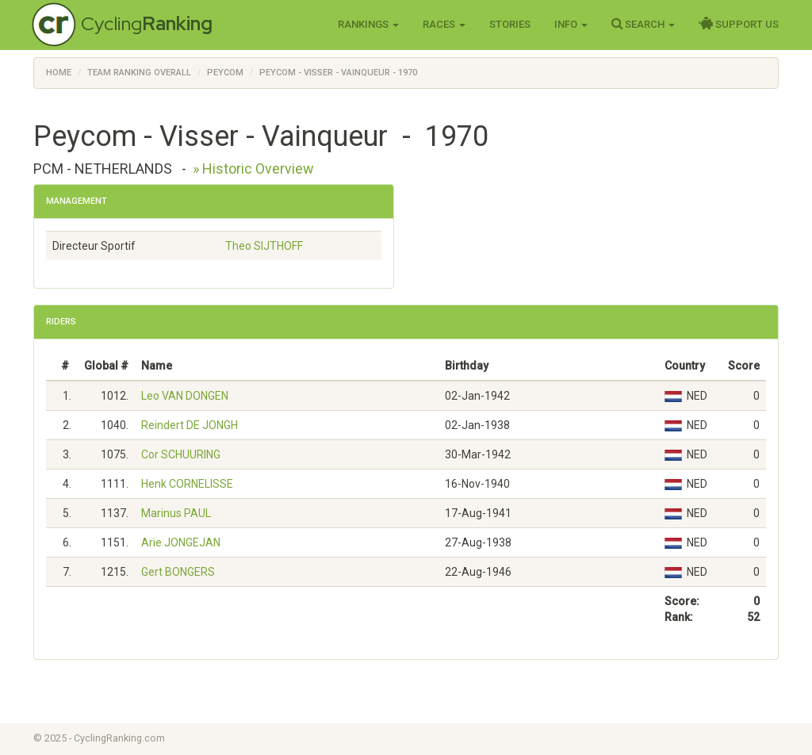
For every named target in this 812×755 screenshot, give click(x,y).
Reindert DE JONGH (189, 425)
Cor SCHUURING (180, 454)
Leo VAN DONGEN (184, 395)
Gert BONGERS (178, 571)
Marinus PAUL (176, 513)
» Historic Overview (253, 168)
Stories (509, 24)
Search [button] (643, 23)
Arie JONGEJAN (180, 542)
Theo (264, 246)
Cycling (147, 23)
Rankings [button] (368, 24)
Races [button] (444, 24)
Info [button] (571, 24)
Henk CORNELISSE (187, 483)
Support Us (739, 23)
